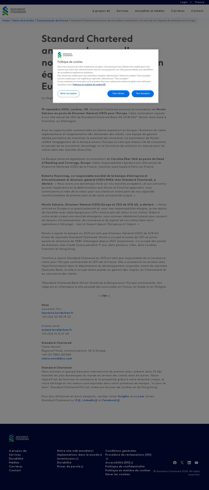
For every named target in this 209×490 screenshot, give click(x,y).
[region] (106, 76)
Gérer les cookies (68, 93)
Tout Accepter (143, 93)
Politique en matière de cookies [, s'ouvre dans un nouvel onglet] (88, 84)
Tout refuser (118, 93)
